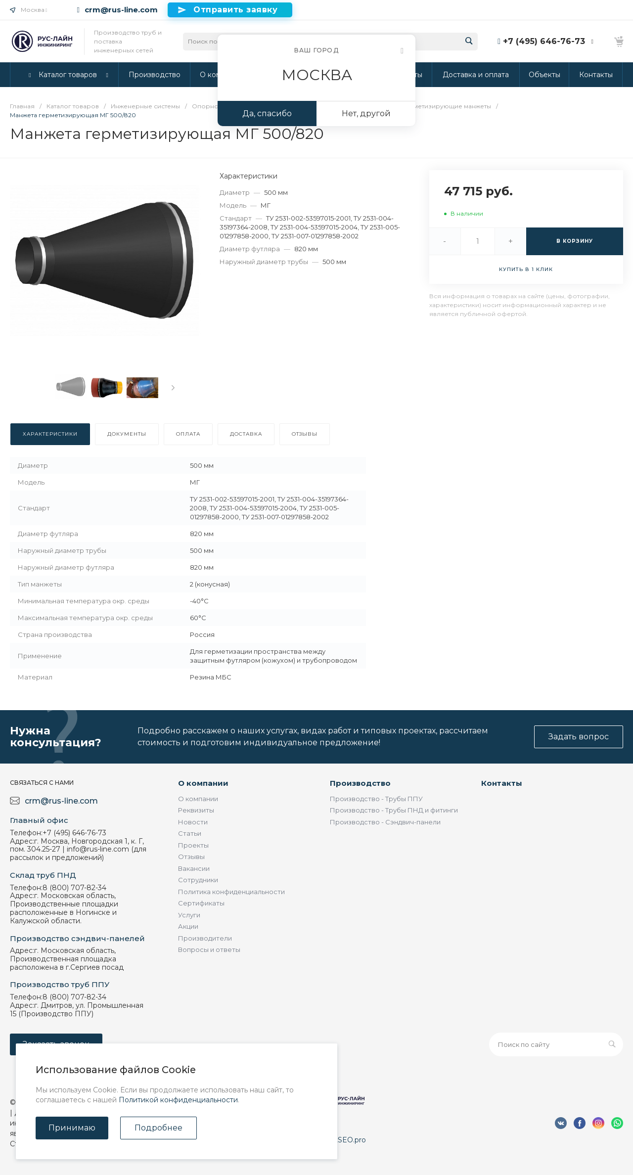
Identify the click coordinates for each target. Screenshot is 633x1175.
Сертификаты (201, 903)
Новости (193, 822)
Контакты (501, 783)
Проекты (193, 845)
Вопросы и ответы (209, 949)
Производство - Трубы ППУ (376, 799)
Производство (360, 783)
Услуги (189, 915)
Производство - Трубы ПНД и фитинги (394, 810)
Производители (205, 938)
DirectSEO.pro (341, 1139)
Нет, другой (366, 113)
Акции (188, 926)
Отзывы (191, 856)
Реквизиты (196, 810)
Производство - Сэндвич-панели (385, 822)
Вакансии (194, 868)
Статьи (189, 833)
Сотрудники (198, 880)
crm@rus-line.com (121, 9)
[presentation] (173, 388)
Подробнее (158, 1127)
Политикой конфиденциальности (178, 1099)
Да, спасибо (267, 113)
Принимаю (71, 1127)
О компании (203, 783)
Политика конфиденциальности (231, 892)
